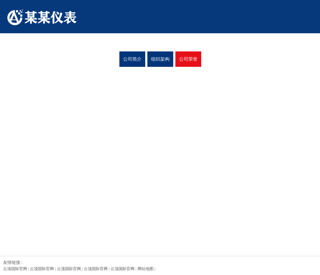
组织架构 (160, 59)
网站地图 (146, 268)
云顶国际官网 (15, 268)
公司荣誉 (188, 59)
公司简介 (132, 59)
